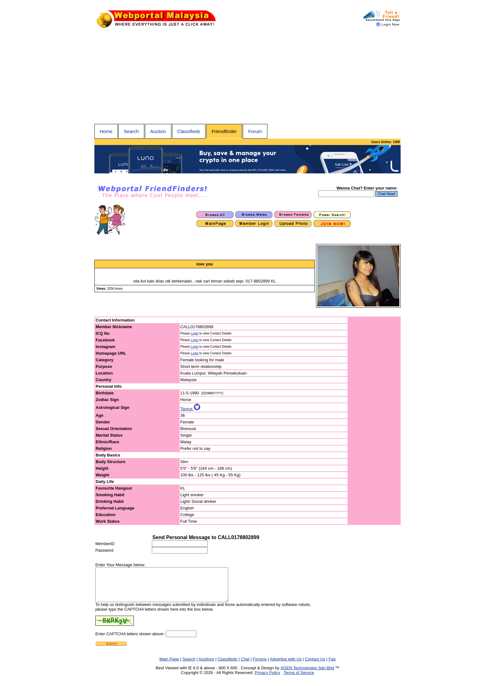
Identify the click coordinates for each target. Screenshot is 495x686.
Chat (245, 665)
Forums (260, 665)
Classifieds (188, 131)
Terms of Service (298, 679)
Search (131, 131)
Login (194, 333)
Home (106, 131)
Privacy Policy (267, 679)
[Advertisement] (247, 76)
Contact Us (315, 665)
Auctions (206, 665)
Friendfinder (224, 131)
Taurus (190, 408)
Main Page (169, 665)
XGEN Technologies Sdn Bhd (307, 674)
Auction (158, 131)
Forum (255, 131)
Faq (332, 665)
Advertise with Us (285, 665)
